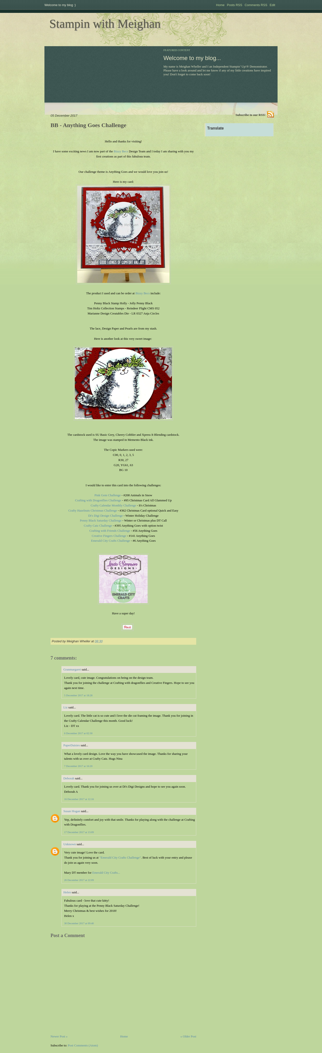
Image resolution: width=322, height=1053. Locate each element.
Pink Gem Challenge (107, 495)
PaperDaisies (71, 745)
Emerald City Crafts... (106, 872)
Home (220, 5)
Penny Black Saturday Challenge (101, 520)
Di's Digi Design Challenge (105, 515)
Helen (67, 892)
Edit (272, 5)
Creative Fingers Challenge (109, 536)
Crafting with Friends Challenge (109, 530)
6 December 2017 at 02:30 (78, 733)
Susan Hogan (71, 811)
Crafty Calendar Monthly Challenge (113, 505)
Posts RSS (234, 5)
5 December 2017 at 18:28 (78, 695)
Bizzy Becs (121, 151)
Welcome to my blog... (192, 58)
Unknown (69, 844)
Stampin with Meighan (105, 23)
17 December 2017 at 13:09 (79, 832)
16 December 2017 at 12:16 (79, 799)
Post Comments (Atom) (83, 1045)
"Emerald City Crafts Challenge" (120, 857)
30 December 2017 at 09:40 (79, 923)
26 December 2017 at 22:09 (79, 880)
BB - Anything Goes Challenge (88, 125)
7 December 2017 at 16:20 (78, 766)
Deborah (68, 778)
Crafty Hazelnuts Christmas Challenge (92, 510)
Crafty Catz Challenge (98, 525)
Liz (65, 707)
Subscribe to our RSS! (250, 115)
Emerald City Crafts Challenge (110, 540)
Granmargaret (72, 669)
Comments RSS (256, 5)
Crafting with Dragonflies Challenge (98, 500)
